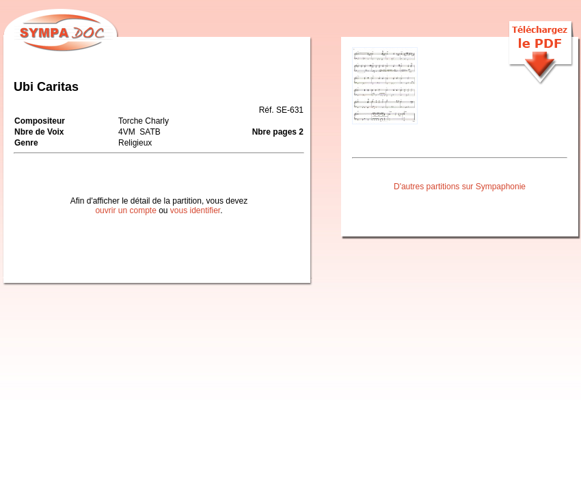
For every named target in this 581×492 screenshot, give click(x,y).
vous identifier (195, 210)
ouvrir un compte (125, 210)
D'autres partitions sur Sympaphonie (460, 186)
